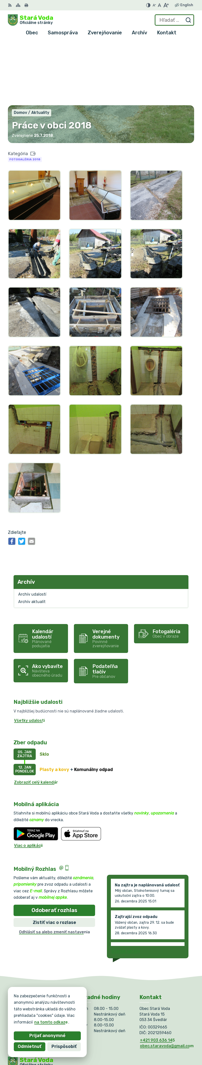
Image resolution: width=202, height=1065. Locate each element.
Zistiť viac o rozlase (54, 858)
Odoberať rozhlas (54, 846)
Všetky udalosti (29, 656)
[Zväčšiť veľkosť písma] (166, 5)
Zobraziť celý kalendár (36, 718)
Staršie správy (125, 887)
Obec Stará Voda (56, 1015)
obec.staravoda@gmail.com (167, 982)
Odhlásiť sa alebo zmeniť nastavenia (54, 868)
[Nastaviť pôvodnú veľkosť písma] (159, 5)
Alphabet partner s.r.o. (81, 1010)
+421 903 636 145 (157, 976)
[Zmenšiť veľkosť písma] (154, 5)
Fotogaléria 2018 (24, 96)
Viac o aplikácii (28, 782)
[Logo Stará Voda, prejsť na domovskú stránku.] (30, 20)
